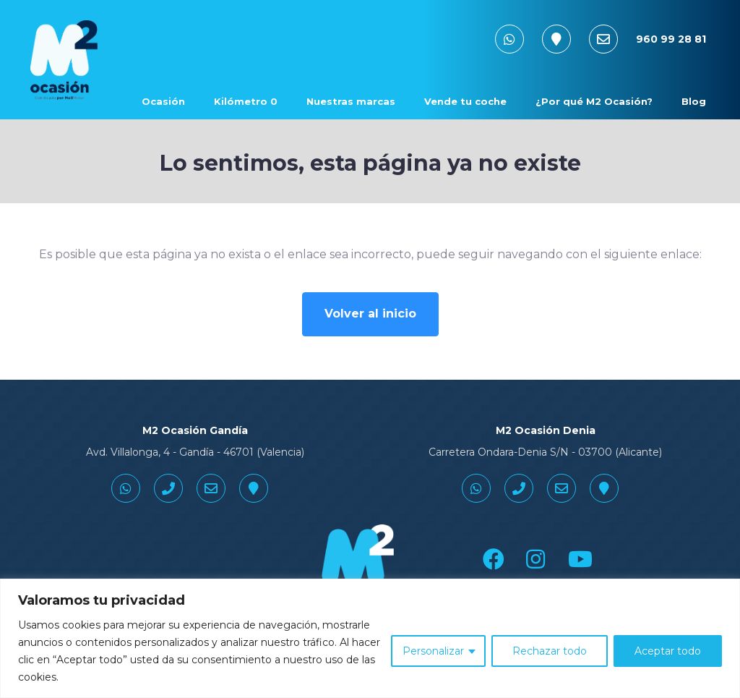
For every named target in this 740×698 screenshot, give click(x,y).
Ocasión (163, 101)
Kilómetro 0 (246, 101)
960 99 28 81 (671, 39)
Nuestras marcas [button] (350, 101)
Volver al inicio (370, 313)
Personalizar (433, 650)
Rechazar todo (549, 650)
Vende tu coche (465, 101)
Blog (693, 101)
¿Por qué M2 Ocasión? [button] (594, 101)
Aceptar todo (667, 650)
